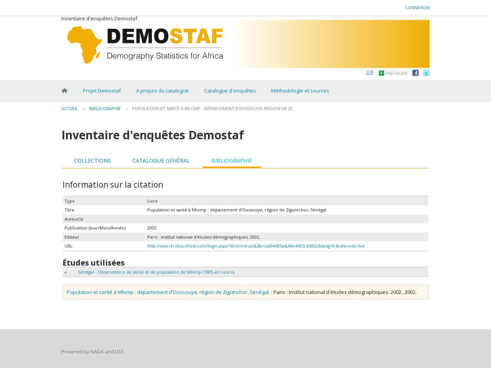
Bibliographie (105, 108)
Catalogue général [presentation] (161, 160)
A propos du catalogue (162, 90)
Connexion (417, 7)
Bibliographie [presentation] (231, 160)
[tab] (92, 161)
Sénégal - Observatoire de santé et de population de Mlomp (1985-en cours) (156, 272)
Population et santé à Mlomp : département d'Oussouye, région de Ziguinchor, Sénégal (168, 292)
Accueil (69, 108)
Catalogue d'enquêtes (230, 90)
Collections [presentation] (92, 160)
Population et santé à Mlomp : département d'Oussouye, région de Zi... (213, 108)
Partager (396, 73)
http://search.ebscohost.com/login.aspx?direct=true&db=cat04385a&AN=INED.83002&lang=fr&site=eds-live (256, 246)
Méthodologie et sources (300, 90)
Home (64, 90)
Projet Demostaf (102, 90)
